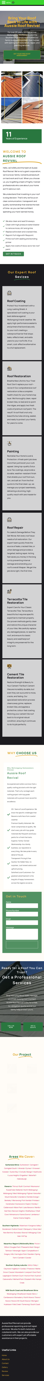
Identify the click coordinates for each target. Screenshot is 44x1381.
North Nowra (29, 1218)
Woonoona (35, 1107)
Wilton (6, 1168)
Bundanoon (6, 1150)
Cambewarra (8, 1218)
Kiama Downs (25, 1135)
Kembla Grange (32, 1118)
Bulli (20, 1107)
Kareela (5, 1093)
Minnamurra (14, 1135)
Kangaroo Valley (35, 1147)
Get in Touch (13, 260)
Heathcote (37, 1093)
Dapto (28, 1125)
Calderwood (8, 1128)
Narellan (31, 1175)
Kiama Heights (24, 1139)
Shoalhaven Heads (24, 1215)
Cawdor (28, 1179)
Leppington (7, 1197)
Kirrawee (36, 1089)
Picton (36, 1165)
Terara (37, 1218)
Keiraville (37, 1114)
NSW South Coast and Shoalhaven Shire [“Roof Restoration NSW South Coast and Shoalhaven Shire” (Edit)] (22, 1211)
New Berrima (8, 1154)
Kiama (15, 1139)
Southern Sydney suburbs (16, 1186)
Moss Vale (37, 1150)
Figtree (29, 1114)
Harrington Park (21, 1175)
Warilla (37, 1128)
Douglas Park (15, 1168)
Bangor (29, 1093)
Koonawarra (20, 1125)
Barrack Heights (18, 1132)
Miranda (21, 1089)
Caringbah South (10, 1089)
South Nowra (25, 1222)
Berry (34, 1215)
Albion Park (18, 1128)
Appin (24, 1172)
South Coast (35, 1225)
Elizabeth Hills (30, 1200)
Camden (21, 1179)
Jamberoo (35, 1135)
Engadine (23, 1096)
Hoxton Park (29, 1197)
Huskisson (7, 1225)
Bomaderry (19, 1218)
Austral (37, 1197)
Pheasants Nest (27, 1168)
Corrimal (26, 1107)
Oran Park (36, 1193)
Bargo (36, 1168)
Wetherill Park (18, 1200)
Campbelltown (32, 1172)
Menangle (16, 1172)
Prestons (30, 1190)
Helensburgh (22, 1100)
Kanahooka (10, 1125)
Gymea (28, 1089)
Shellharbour (30, 1132)
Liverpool (28, 1193)
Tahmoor (8, 1172)
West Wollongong (19, 1114)
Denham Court (17, 1197)
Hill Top (24, 1157)
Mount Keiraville (11, 1118)
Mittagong (32, 1154)
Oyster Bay (14, 1093)
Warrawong (16, 1121)
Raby (35, 1186)
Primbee (35, 1121)
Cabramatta (7, 1200)
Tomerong (25, 1225)
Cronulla (22, 1093)
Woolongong (11, 1215)
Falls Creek (17, 1225)
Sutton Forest (17, 1150)
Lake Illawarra (28, 1128)
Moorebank (19, 1193)
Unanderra (22, 1118)
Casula (11, 1193)
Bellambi (19, 1111)
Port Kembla (26, 1121)
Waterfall (32, 1096)
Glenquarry (28, 1150)
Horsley (34, 1125)
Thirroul (15, 1107)
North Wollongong (30, 1111)
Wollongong (7, 1114)
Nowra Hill (15, 1222)
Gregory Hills (9, 1175)
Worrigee (34, 1222)
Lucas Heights (13, 1096)
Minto (30, 1186)
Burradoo (17, 1154)
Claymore (7, 1190)
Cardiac (23, 1190)
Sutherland (24, 1086)
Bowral (24, 1154)
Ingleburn (15, 1190)
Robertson (23, 1147)
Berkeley (8, 1121)
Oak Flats (7, 1132)
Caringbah (34, 1086)
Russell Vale (10, 1111)
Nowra (7, 1222)
